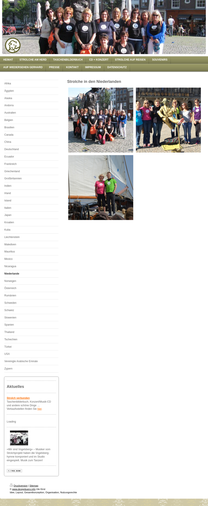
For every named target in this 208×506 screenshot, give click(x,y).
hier (39, 408)
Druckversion (19, 485)
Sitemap (33, 485)
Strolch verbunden (18, 398)
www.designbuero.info (24, 489)
